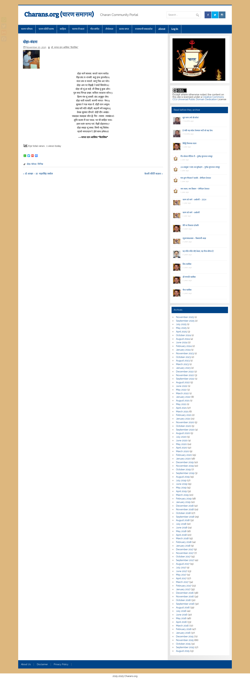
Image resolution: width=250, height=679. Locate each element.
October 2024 (183, 335)
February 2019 (183, 498)
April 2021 (181, 407)
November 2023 (185, 353)
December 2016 (185, 592)
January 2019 (183, 502)
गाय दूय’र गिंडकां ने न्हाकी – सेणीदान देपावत (195, 178)
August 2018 (183, 520)
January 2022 (183, 396)
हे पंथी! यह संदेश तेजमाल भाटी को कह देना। (198, 130)
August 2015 (182, 651)
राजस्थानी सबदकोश (143, 29)
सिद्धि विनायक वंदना (189, 143)
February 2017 (183, 585)
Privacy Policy (61, 664)
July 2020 (181, 436)
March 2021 (182, 411)
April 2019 (181, 491)
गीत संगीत (94, 29)
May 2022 (181, 389)
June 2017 (181, 571)
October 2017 (183, 556)
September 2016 (185, 603)
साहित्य (63, 29)
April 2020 (181, 447)
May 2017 (181, 574)
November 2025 (185, 317)
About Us (26, 664)
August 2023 (183, 360)
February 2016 (183, 629)
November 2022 (185, 375)
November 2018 (185, 509)
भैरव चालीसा (187, 289)
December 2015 (184, 636)
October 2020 (183, 426)
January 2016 (183, 632)
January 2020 (183, 458)
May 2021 (181, 404)
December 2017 (184, 549)
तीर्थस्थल (109, 29)
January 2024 (183, 349)
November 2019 (185, 465)
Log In (174, 29)
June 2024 (181, 342)
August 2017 (182, 563)
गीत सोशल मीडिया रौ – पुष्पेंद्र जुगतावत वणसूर (196, 156)
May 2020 (181, 444)
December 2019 (185, 462)
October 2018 (183, 513)
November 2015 (185, 640)
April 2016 (181, 622)
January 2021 (183, 418)
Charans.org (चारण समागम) (59, 14)
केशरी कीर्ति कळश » (153, 173)
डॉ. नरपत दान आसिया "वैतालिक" (64, 47)
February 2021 (183, 415)
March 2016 (182, 625)
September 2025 (185, 320)
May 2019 (181, 487)
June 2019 (181, 484)
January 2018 (183, 545)
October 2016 (183, 600)
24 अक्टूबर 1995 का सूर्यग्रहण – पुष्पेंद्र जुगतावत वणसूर (200, 167)
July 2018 (181, 524)
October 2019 (183, 469)
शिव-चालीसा (187, 264)
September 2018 (185, 516)
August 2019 (183, 476)
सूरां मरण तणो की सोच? (191, 117)
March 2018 (182, 538)
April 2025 (181, 331)
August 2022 (183, 382)
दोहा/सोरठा (32, 164)
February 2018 (183, 542)
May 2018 (181, 531)
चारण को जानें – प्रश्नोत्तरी (191, 212)
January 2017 (183, 589)
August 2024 (183, 339)
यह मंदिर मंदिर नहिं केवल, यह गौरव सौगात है (198, 251)
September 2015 (185, 647)
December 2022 (185, 371)
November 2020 (185, 422)
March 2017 (182, 582)
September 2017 (185, 560)
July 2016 (181, 611)
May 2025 (181, 328)
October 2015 (183, 643)
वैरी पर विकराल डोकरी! (191, 225)
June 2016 (181, 614)
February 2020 (184, 455)
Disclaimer (42, 664)
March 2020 (182, 451)
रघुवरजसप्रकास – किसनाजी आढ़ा (194, 238)
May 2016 (181, 618)
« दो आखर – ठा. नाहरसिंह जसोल (38, 173)
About (161, 29)
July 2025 (181, 324)
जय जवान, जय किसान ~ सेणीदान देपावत (194, 188)
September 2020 (185, 429)
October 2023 (183, 357)
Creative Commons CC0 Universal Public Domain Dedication (198, 98)
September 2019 (185, 473)
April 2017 (181, 578)
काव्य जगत (124, 29)
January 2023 (183, 367)
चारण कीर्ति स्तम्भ (46, 29)
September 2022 (185, 378)
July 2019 (181, 480)
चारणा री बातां (78, 29)
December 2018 (185, 505)
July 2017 (181, 567)
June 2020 (182, 440)
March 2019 (182, 495)
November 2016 (185, 596)
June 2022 (181, 386)
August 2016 (183, 607)
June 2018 (181, 527)
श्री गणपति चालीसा (189, 277)
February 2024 (184, 346)
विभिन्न (40, 164)
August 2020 (183, 433)
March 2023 (182, 364)
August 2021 (182, 400)
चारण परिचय (27, 29)
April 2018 (181, 534)
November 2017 (185, 553)
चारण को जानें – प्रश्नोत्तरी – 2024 (194, 199)
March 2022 (182, 393)
